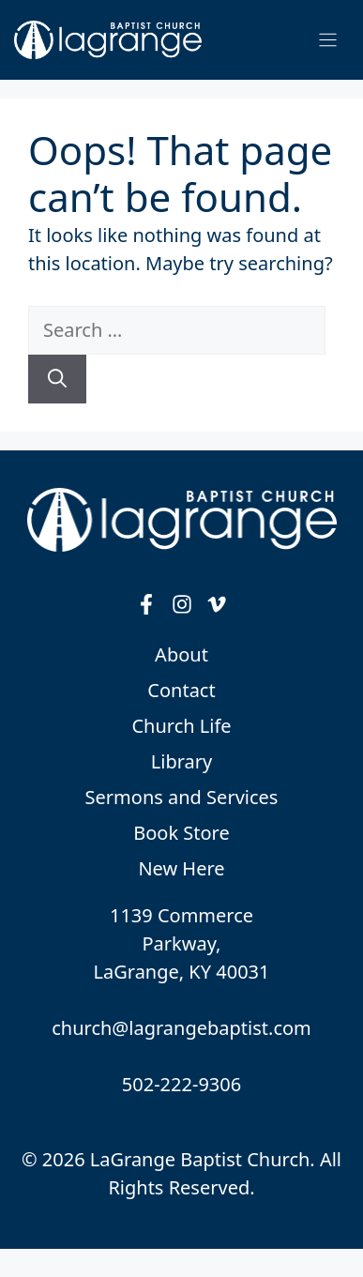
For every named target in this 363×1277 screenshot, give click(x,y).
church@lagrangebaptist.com (181, 1028)
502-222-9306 (181, 1084)
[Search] (57, 379)
